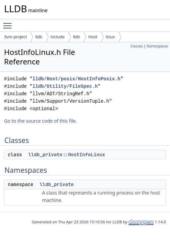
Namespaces (157, 46)
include (58, 36)
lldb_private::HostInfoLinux (66, 154)
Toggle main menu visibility (9, 22)
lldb (38, 36)
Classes (136, 46)
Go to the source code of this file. (40, 121)
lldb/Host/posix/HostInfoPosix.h (76, 79)
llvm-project (15, 36)
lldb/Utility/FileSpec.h (65, 86)
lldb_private (57, 184)
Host (92, 36)
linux (110, 36)
